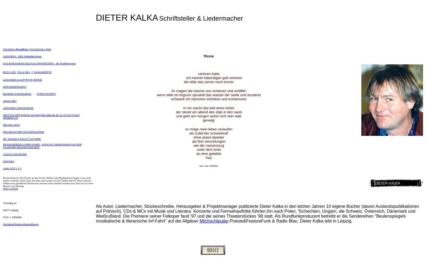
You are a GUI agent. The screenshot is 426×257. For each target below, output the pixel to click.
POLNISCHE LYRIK (40, 49)
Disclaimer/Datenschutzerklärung (21, 224)
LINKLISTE (9, 168)
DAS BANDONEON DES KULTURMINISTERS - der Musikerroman (39, 63)
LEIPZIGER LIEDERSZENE (18, 108)
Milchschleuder (214, 221)
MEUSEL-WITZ (11, 125)
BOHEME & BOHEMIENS (17, 94)
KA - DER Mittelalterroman (27, 56)
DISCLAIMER (10, 188)
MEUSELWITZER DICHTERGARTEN (23, 132)
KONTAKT (8, 161)
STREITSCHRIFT (46, 94)
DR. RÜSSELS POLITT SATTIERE (22, 139)
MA (36, 72)
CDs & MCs (23, 72)
